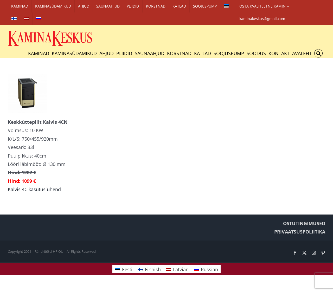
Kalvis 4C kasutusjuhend (34, 189)
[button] (318, 53)
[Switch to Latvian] (26, 18)
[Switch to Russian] (38, 18)
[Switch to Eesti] (123, 269)
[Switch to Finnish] (14, 18)
